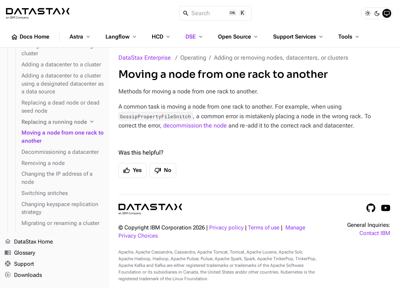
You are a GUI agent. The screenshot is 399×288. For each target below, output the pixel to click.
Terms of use (263, 228)
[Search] (215, 13)
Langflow (121, 36)
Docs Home (30, 37)
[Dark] (377, 13)
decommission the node (195, 125)
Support (19, 264)
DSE (194, 36)
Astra (80, 36)
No (162, 170)
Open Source (238, 36)
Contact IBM (374, 233)
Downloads (23, 275)
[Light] (367, 13)
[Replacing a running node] (63, 122)
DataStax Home (28, 242)
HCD (161, 36)
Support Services (298, 36)
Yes (132, 170)
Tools (349, 36)
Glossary (19, 253)
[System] (386, 13)
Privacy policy (226, 228)
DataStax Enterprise (144, 57)
